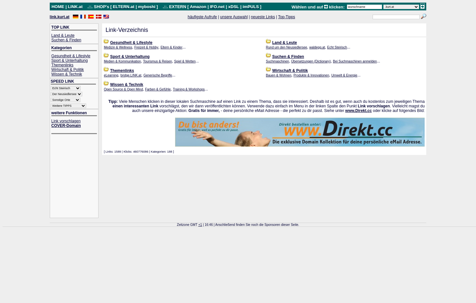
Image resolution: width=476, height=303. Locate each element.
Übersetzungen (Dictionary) (311, 61)
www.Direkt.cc (358, 110)
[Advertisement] (77, 176)
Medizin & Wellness (118, 47)
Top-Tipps (286, 17)
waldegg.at (317, 47)
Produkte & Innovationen (311, 75)
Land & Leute (62, 35)
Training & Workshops (189, 89)
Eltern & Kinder (171, 47)
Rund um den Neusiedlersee (286, 47)
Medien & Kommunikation (122, 61)
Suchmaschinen (277, 61)
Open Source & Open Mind (123, 89)
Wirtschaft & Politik (67, 69)
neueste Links (263, 17)
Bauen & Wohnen (278, 75)
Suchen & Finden (66, 40)
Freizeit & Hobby (146, 47)
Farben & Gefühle (158, 89)
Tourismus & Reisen (157, 61)
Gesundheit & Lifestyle (70, 56)
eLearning (111, 75)
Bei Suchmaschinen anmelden (355, 61)
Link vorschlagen (66, 121)
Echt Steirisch (337, 47)
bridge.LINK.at (131, 75)
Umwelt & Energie (344, 75)
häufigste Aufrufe (202, 17)
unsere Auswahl (234, 17)
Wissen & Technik (66, 74)
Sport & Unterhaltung (69, 60)
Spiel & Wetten (185, 61)
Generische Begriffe (157, 75)
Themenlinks (62, 65)
